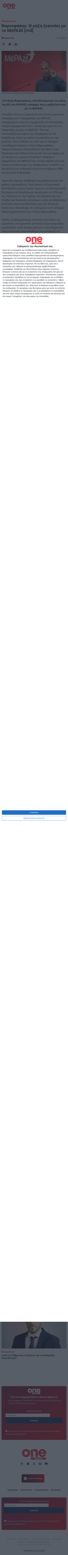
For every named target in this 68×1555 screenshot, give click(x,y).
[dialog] (34, 777)
